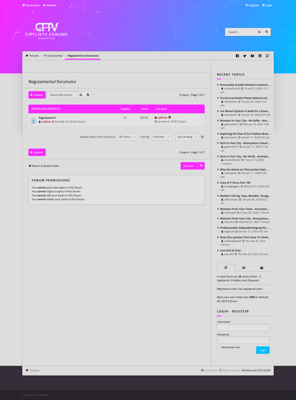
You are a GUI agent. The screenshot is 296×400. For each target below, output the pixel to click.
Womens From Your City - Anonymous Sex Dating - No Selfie (245, 218)
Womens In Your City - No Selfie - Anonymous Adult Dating (245, 120)
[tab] (226, 267)
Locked (38, 95)
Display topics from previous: (109, 137)
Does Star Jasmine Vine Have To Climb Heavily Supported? (245, 237)
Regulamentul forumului (52, 82)
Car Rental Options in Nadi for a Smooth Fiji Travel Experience (245, 111)
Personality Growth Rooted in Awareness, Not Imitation (245, 85)
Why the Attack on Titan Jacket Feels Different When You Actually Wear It (245, 169)
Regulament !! (47, 118)
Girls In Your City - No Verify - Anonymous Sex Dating (245, 156)
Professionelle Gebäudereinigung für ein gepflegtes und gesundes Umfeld (245, 228)
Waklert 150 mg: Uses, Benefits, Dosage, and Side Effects (245, 196)
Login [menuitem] (268, 5)
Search (259, 32)
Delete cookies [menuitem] (231, 370)
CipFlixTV (43, 395)
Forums (34, 370)
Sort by (156, 137)
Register (240, 311)
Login (223, 311)
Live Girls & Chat (230, 250)
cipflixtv (46, 121)
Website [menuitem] (49, 5)
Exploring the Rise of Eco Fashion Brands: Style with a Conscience (245, 133)
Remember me (228, 347)
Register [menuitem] (254, 5)
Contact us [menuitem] (210, 370)
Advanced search (266, 32)
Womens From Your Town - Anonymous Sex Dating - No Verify (245, 209)
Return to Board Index (45, 166)
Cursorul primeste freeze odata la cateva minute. (245, 98)
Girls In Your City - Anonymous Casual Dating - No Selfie (245, 143)
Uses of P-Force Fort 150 (235, 182)
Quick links (33, 5)
